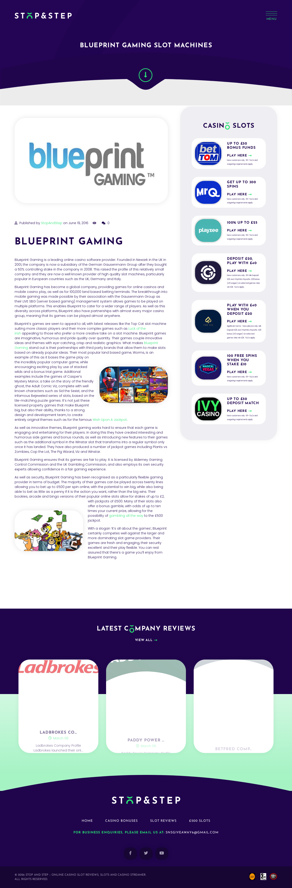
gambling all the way (126, 515)
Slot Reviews (163, 821)
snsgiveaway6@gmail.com (192, 832)
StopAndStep (51, 223)
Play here (237, 155)
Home (87, 821)
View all (144, 640)
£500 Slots (200, 821)
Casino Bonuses (121, 821)
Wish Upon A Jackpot (109, 419)
